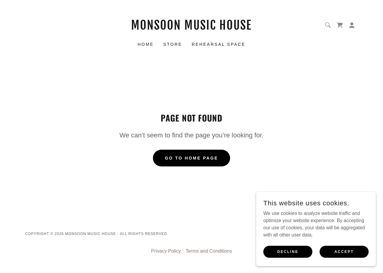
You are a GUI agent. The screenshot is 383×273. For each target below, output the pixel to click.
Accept (344, 251)
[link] (191, 28)
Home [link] (146, 44)
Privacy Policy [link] (166, 251)
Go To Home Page (191, 158)
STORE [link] (172, 44)
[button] (352, 25)
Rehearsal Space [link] (219, 44)
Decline (288, 251)
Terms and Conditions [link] (209, 251)
